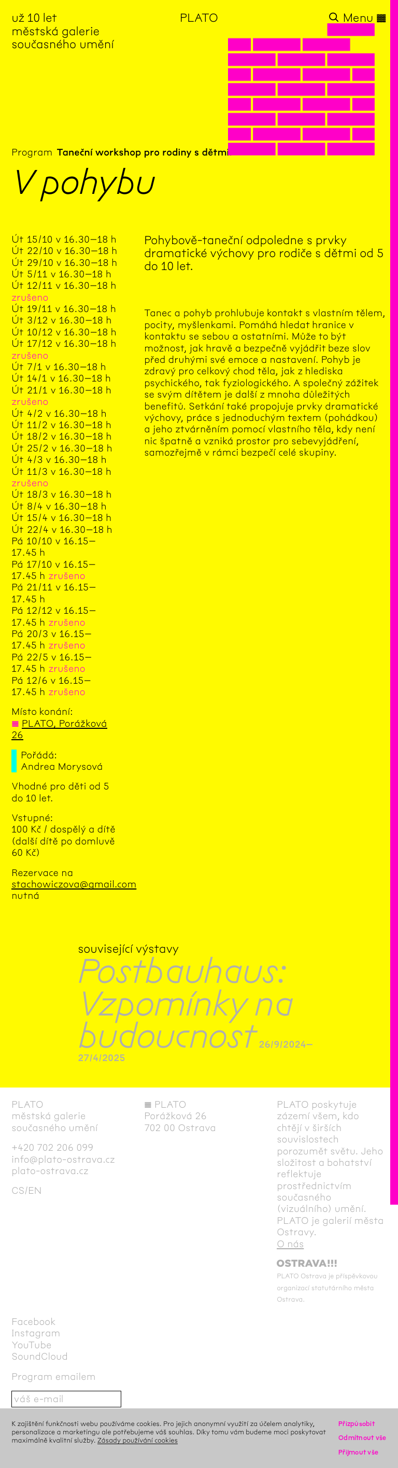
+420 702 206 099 (52, 1147)
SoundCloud (39, 1356)
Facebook (33, 1322)
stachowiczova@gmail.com (73, 884)
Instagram (35, 1333)
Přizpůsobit (356, 1424)
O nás (290, 1244)
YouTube (31, 1345)
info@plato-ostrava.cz (63, 1159)
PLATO (199, 17)
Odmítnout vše (362, 1438)
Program (31, 152)
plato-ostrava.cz (50, 1171)
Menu (365, 17)
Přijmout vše (358, 1452)
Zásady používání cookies (137, 1440)
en (34, 1190)
